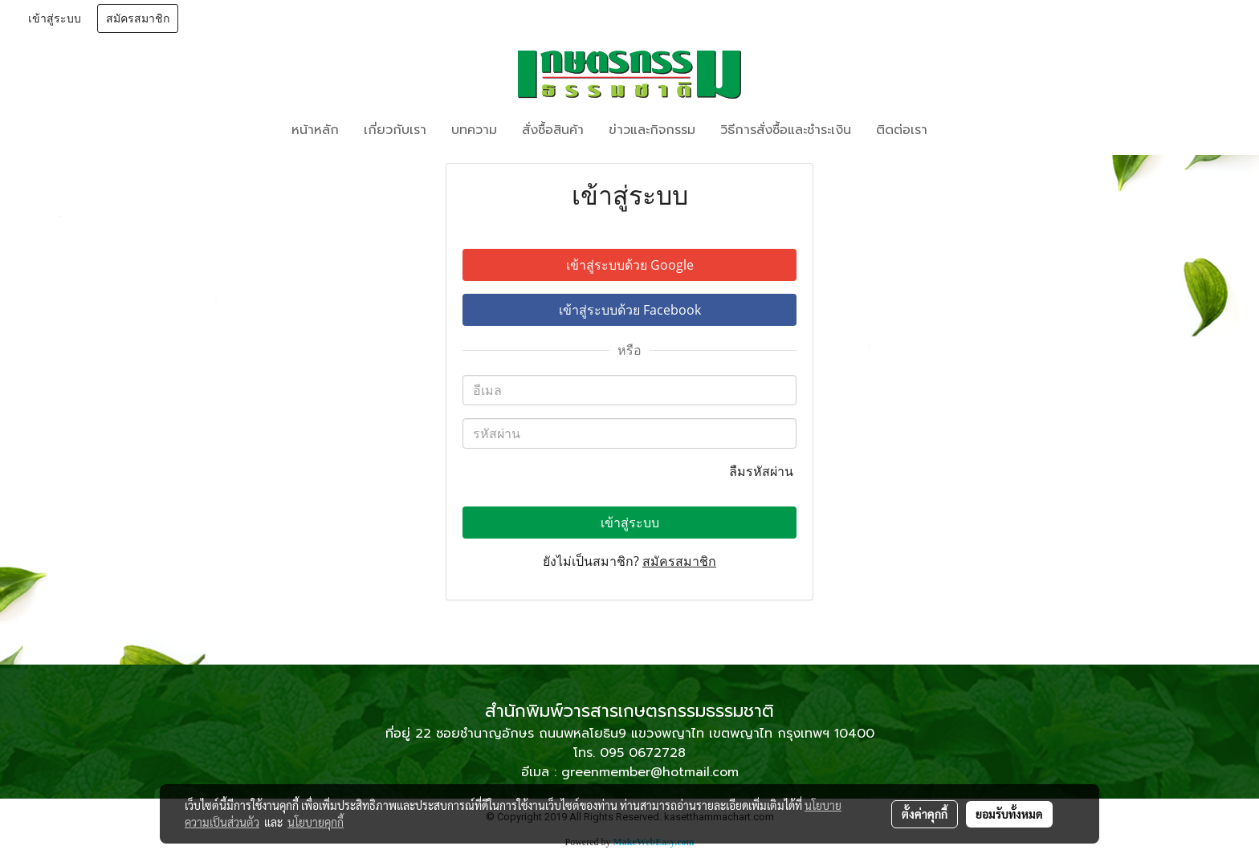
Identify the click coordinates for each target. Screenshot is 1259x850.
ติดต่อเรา (901, 130)
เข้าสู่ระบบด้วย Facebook (630, 310)
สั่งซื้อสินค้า (553, 130)
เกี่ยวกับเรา (395, 130)
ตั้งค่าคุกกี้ (924, 814)
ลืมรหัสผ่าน (763, 471)
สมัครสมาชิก (137, 18)
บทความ (474, 130)
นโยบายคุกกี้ (315, 822)
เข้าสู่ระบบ (54, 18)
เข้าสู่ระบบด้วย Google (630, 265)
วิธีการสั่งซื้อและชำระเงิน (785, 130)
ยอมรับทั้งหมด (1009, 814)
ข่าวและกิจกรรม (652, 130)
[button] (963, 130)
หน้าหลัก (315, 130)
